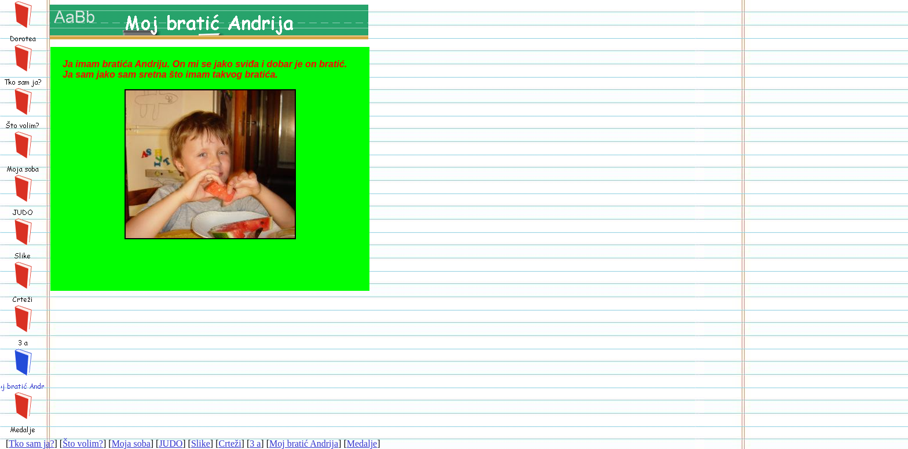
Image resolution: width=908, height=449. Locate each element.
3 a (255, 443)
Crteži (229, 443)
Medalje (362, 443)
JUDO (170, 443)
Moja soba (131, 443)
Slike (200, 443)
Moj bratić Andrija (303, 443)
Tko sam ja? (31, 443)
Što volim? (83, 443)
